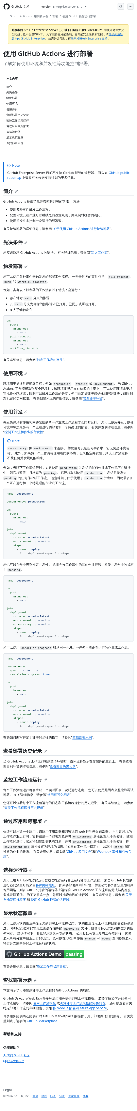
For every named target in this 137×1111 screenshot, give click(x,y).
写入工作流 (99, 252)
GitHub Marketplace (42, 1021)
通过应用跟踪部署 (25, 821)
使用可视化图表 (58, 795)
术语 (35, 1096)
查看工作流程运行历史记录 (23, 807)
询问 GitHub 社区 (16, 1055)
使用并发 (15, 411)
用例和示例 (41, 16)
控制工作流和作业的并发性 (23, 432)
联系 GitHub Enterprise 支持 (89, 38)
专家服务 (74, 1096)
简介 (10, 191)
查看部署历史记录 (25, 750)
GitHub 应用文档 (79, 851)
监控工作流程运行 (25, 779)
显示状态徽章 (20, 913)
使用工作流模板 (44, 1003)
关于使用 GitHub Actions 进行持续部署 (81, 229)
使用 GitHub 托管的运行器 (50, 899)
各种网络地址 (45, 885)
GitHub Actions (20, 16)
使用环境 (15, 373)
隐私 (44, 1096)
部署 (55, 16)
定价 (62, 1096)
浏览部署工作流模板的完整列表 (82, 1003)
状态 (53, 1096)
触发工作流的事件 (50, 360)
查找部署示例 (82, 737)
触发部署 (15, 266)
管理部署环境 (92, 398)
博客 (85, 1096)
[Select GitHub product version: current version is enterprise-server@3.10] (63, 6)
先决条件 (15, 242)
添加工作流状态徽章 (51, 966)
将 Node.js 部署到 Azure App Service (80, 1008)
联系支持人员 (13, 1061)
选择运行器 (17, 870)
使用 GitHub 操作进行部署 (79, 16)
